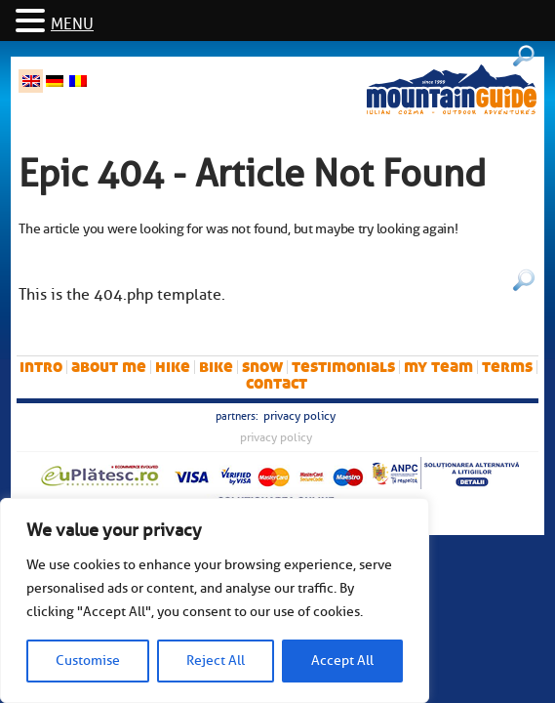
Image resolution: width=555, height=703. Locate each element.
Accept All (342, 660)
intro (41, 366)
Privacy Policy (299, 416)
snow (262, 366)
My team (438, 366)
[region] (214, 600)
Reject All (215, 660)
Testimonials (343, 366)
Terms (507, 366)
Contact (276, 383)
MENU (72, 24)
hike (172, 366)
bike (216, 366)
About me (108, 366)
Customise (88, 660)
